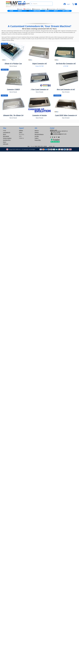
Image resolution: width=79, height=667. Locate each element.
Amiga (4, 130)
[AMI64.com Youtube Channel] (58, 137)
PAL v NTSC (21, 134)
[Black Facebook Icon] (50, 137)
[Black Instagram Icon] (52, 137)
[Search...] (41, 4)
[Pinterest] (56, 137)
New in (4, 142)
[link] (74, 4)
